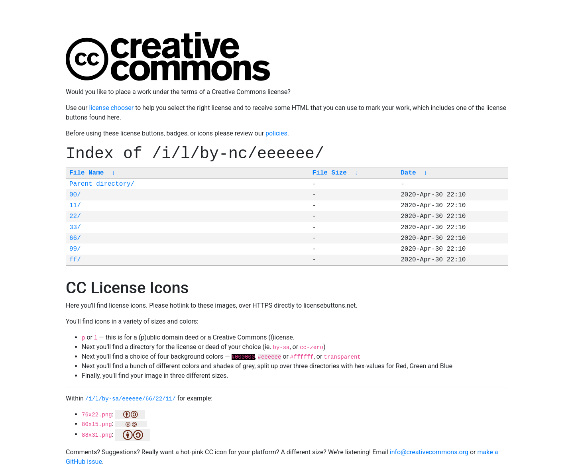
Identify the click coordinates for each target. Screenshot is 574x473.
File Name (86, 173)
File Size (329, 173)
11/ (75, 205)
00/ (75, 194)
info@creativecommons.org (429, 452)
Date (408, 173)
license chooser (111, 108)
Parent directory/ (101, 184)
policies (276, 133)
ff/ (75, 259)
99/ (75, 249)
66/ (75, 238)
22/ (75, 216)
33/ (75, 227)
